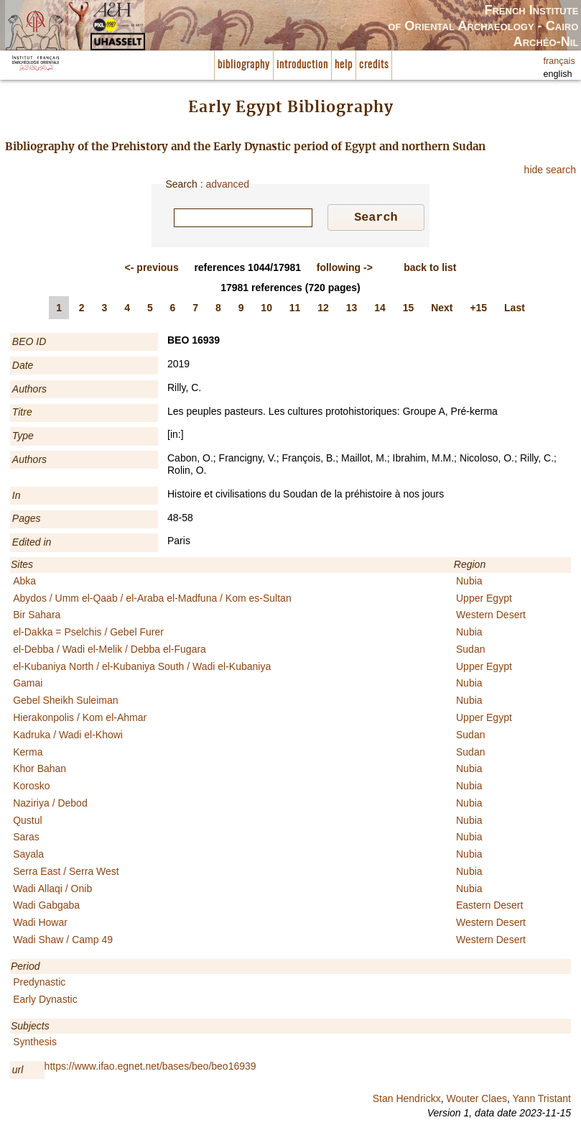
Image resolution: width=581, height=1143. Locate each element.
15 (408, 310)
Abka (24, 583)
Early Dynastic (45, 1001)
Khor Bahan (39, 770)
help (344, 65)
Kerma (27, 754)
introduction (302, 65)
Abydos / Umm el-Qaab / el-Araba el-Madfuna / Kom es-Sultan (152, 600)
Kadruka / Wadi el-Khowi (68, 737)
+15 (478, 310)
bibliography (244, 65)
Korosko (31, 788)
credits (374, 65)
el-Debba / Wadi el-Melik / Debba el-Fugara (109, 651)
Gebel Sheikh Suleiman (65, 702)
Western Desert (491, 617)
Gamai (27, 685)
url (18, 1072)
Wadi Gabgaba (46, 907)
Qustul (27, 822)
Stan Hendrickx (407, 1100)
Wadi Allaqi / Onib (52, 890)
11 (295, 310)
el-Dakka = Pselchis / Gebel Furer (88, 634)
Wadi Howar (40, 924)
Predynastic (39, 984)
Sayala (28, 856)
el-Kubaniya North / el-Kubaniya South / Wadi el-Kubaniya (142, 668)
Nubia (469, 583)
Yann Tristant (542, 1100)
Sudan (470, 651)
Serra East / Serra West (66, 873)
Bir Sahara (36, 617)
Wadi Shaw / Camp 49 (63, 941)
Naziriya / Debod (50, 805)
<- (152, 269)
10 (266, 310)
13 (352, 310)
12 (323, 310)
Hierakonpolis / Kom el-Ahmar (80, 719)
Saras (26, 839)
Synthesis (35, 1044)
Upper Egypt (484, 600)
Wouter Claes (476, 1100)
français (559, 61)
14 (380, 310)
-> (345, 269)
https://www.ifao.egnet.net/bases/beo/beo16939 (150, 1068)
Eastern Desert (489, 907)
